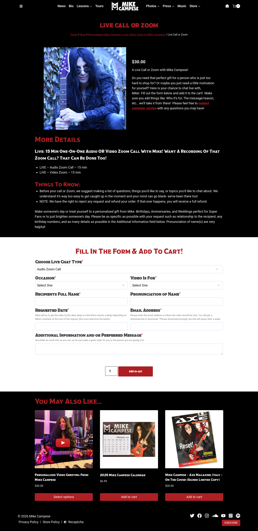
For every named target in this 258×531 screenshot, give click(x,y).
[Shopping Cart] (236, 6)
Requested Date (52, 310)
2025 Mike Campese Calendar (122, 475)
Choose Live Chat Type (59, 262)
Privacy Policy (29, 522)
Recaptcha (75, 522)
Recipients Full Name (58, 294)
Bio (71, 6)
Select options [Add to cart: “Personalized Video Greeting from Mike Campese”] (64, 497)
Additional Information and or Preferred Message (89, 335)
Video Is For (143, 278)
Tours (99, 6)
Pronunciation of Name (155, 294)
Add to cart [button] (129, 497)
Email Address (146, 310)
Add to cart (135, 371)
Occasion (45, 278)
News (62, 6)
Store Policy (51, 522)
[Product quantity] (111, 371)
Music (182, 6)
